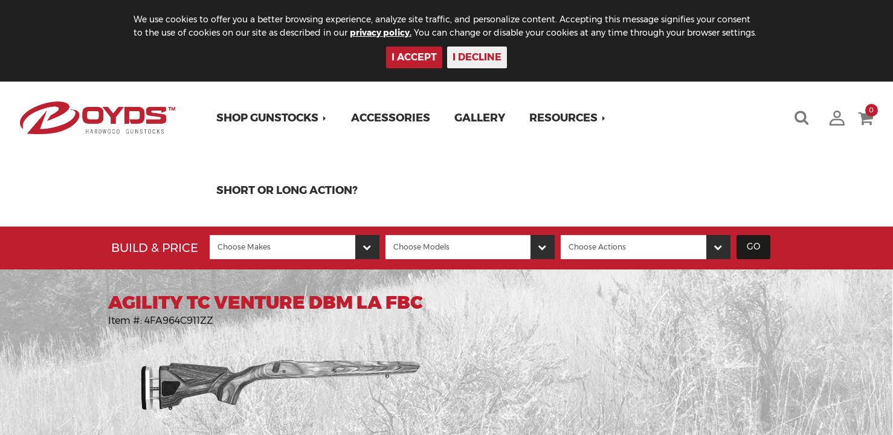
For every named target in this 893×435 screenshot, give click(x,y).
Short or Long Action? (287, 190)
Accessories (390, 117)
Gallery (479, 117)
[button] (271, 118)
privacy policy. (380, 32)
